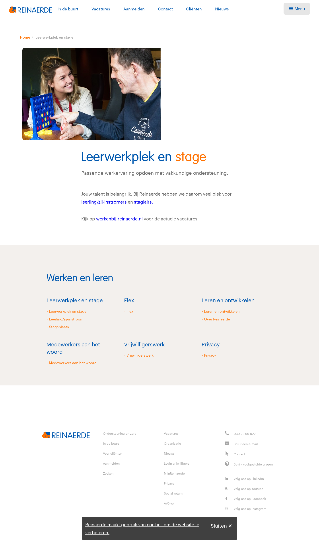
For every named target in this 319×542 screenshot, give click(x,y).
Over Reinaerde (217, 319)
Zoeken (108, 473)
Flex (129, 311)
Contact (165, 8)
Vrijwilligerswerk (140, 355)
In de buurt (68, 8)
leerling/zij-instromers (104, 201)
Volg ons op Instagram (245, 509)
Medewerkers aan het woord (73, 363)
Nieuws (222, 8)
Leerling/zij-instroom (66, 319)
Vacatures (100, 8)
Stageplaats (59, 327)
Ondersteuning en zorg (119, 433)
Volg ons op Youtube (244, 489)
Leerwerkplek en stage (54, 37)
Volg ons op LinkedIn (244, 479)
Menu (297, 8)
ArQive (169, 503)
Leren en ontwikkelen (222, 311)
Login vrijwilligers (176, 463)
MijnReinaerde (174, 473)
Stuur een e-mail (246, 444)
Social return (173, 493)
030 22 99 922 (245, 434)
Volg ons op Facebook (245, 499)
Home (25, 37)
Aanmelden (134, 8)
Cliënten (194, 8)
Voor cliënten (112, 453)
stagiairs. (143, 201)
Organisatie (172, 443)
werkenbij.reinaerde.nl (119, 218)
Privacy (210, 355)
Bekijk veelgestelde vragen (253, 464)
